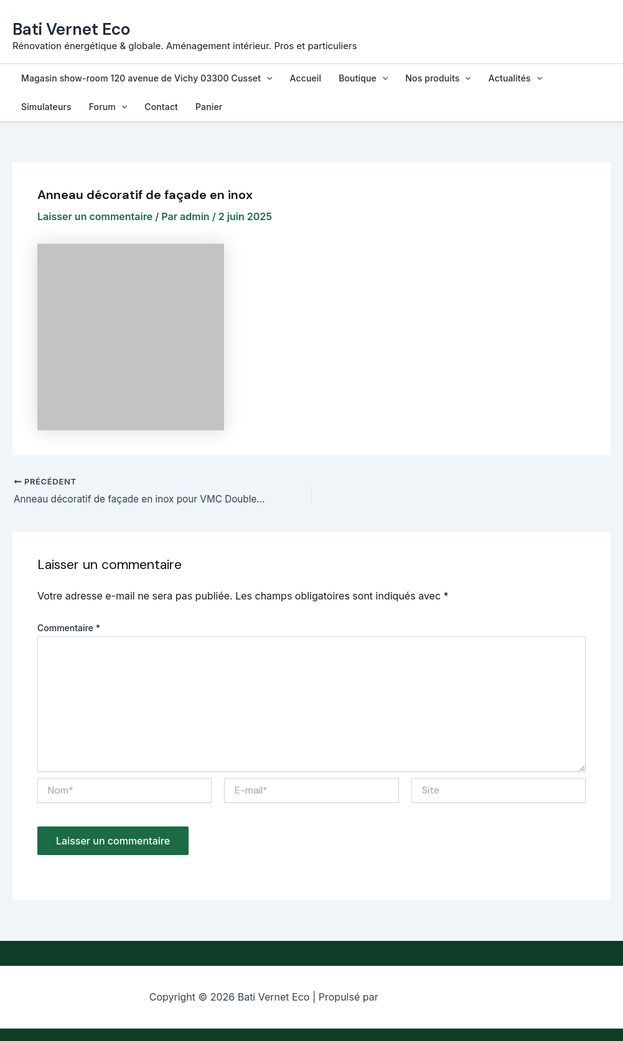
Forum (108, 107)
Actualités (515, 78)
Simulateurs (46, 106)
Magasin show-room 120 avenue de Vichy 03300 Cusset (147, 78)
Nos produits (438, 78)
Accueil (306, 78)
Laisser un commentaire (94, 216)
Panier (208, 106)
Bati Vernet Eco (71, 29)
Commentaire (68, 629)
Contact (161, 106)
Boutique (363, 78)
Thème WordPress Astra (427, 997)
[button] (266, 78)
